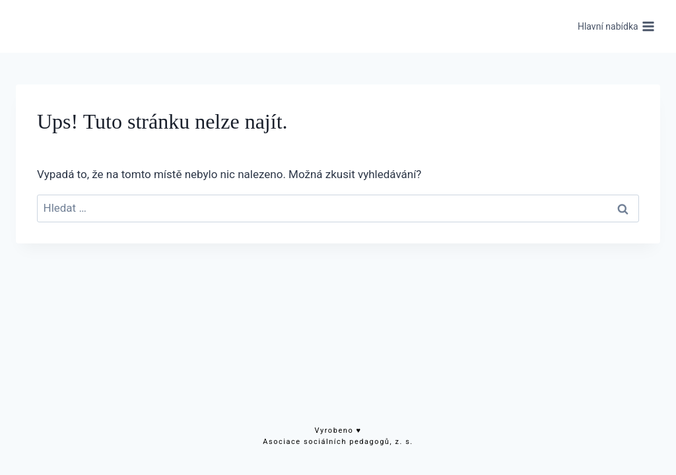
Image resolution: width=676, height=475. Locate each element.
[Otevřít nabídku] (616, 26)
